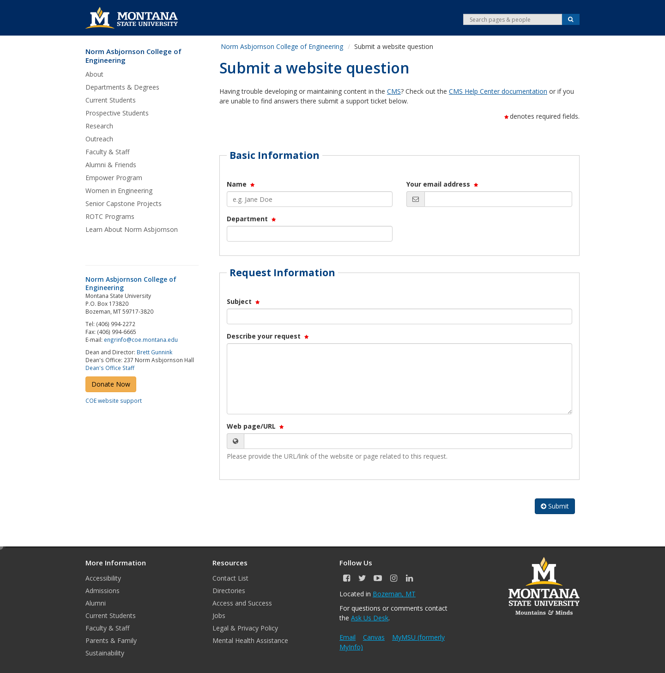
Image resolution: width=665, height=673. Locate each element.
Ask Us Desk (369, 617)
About (94, 74)
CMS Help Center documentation (498, 91)
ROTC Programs (109, 216)
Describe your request (268, 336)
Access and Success (242, 603)
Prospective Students (117, 113)
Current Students (110, 100)
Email (347, 637)
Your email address (442, 184)
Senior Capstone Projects (123, 203)
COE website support (113, 400)
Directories (228, 590)
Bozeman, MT (394, 593)
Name (241, 184)
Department (252, 218)
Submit (555, 506)
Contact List (230, 578)
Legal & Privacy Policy (245, 628)
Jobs (218, 615)
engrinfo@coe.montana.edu (141, 339)
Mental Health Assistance (250, 640)
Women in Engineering (118, 190)
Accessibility (103, 578)
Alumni (95, 603)
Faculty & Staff (107, 151)
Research (99, 125)
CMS (394, 91)
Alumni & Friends (110, 164)
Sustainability (104, 653)
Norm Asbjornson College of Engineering (133, 56)
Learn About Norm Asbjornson (131, 229)
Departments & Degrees (122, 87)
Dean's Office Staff (109, 367)
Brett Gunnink (154, 352)
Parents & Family (111, 640)
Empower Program (113, 177)
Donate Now (110, 384)
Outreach (99, 138)
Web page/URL (256, 426)
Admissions (102, 590)
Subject (244, 301)
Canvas (374, 637)
